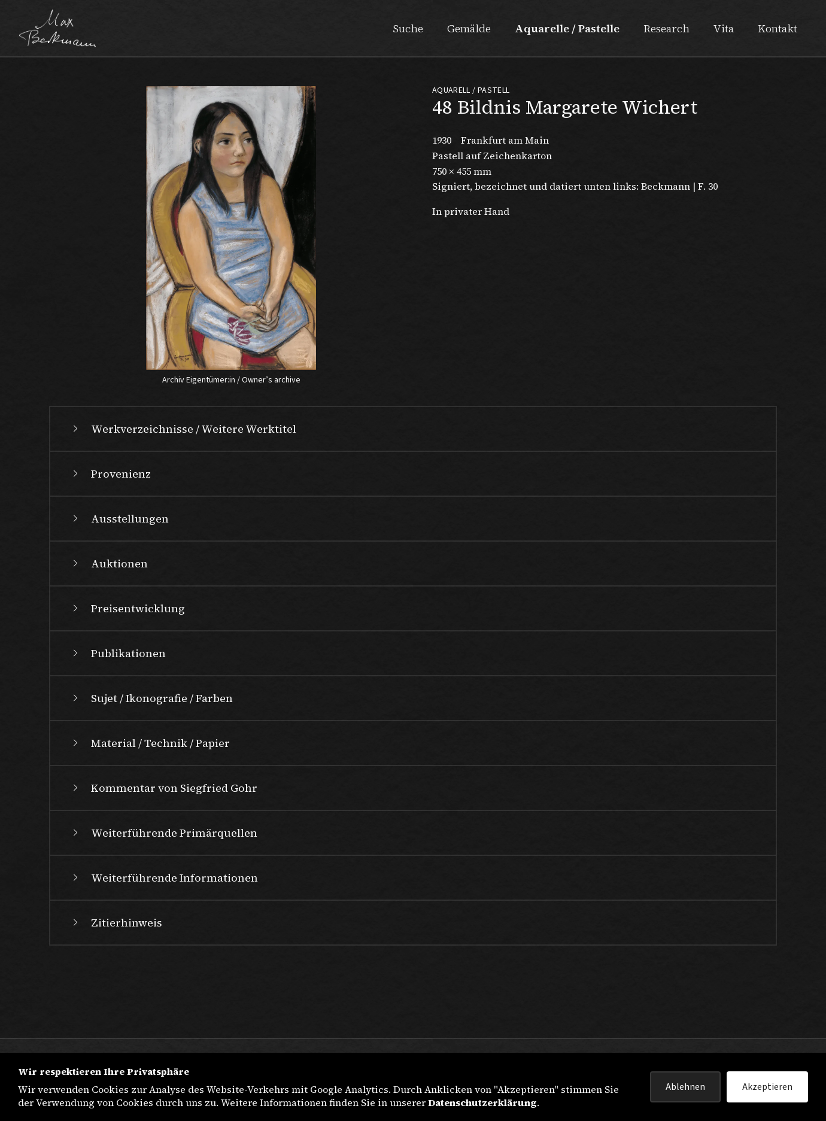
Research (666, 28)
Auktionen (108, 643)
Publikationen (117, 733)
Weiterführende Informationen (163, 957)
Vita (723, 28)
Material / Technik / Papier (149, 823)
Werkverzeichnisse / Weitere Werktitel (182, 509)
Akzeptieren (767, 1086)
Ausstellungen (119, 598)
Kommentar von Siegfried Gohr (163, 868)
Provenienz (110, 553)
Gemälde (469, 28)
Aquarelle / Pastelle (567, 28)
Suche (408, 28)
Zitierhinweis (115, 1002)
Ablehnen (685, 1086)
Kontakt (777, 28)
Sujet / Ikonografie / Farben (151, 778)
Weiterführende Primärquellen (163, 913)
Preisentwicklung (127, 688)
